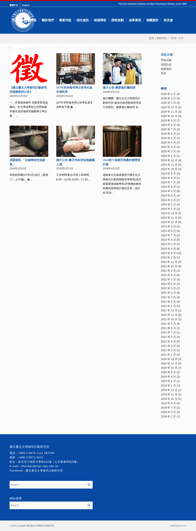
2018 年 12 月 (169, 390)
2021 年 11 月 (169, 314)
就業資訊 (166, 68)
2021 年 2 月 (168, 350)
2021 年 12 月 (169, 310)
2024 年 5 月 (168, 191)
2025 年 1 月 (168, 155)
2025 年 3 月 (168, 146)
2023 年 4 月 (168, 248)
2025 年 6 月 (168, 133)
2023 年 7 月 (168, 235)
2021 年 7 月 (168, 332)
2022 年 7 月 (168, 279)
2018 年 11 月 (169, 394)
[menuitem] (15, 5)
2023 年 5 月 (168, 244)
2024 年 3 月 (168, 200)
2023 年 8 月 (168, 230)
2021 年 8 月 (168, 328)
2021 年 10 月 (169, 319)
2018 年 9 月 (168, 403)
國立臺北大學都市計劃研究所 (44, 470)
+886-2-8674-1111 (30, 452)
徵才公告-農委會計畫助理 (119, 87)
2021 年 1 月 (168, 354)
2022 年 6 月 (168, 283)
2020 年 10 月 (169, 367)
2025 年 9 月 (168, 120)
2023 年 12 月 (169, 213)
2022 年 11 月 (169, 261)
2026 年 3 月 (168, 98)
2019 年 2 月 (168, 381)
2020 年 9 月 (168, 372)
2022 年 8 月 (168, 275)
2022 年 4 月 (168, 292)
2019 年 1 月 (168, 385)
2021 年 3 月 (168, 345)
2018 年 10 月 (169, 398)
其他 (163, 73)
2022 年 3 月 (168, 297)
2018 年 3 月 (168, 412)
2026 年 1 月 (168, 102)
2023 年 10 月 (169, 222)
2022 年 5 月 (168, 288)
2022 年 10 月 (169, 266)
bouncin (182, 525)
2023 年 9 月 (168, 226)
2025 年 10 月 (169, 116)
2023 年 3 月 (168, 253)
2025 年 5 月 (168, 138)
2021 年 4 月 (168, 341)
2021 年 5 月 (168, 336)
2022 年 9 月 (168, 270)
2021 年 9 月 (168, 323)
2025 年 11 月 (169, 111)
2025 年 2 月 (168, 151)
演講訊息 (166, 64)
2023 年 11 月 (169, 217)
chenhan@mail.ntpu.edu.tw (39, 466)
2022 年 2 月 (168, 301)
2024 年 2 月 (168, 204)
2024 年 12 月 (169, 160)
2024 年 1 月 (168, 208)
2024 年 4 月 (168, 195)
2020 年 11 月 (169, 363)
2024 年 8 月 (168, 177)
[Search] (30, 47)
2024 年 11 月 (169, 164)
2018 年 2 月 (168, 416)
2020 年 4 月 (168, 376)
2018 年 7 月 (168, 407)
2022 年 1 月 (168, 306)
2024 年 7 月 (168, 182)
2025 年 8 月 (168, 124)
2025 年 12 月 (169, 107)
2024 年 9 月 (168, 173)
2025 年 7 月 (168, 129)
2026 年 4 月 (168, 93)
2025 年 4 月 (168, 142)
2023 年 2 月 (168, 257)
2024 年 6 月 (168, 186)
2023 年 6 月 (168, 239)
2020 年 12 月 (169, 359)
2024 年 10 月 (169, 169)
